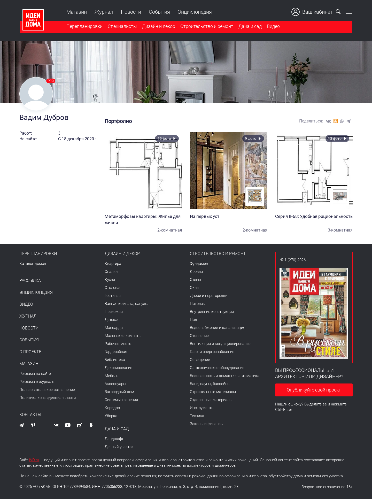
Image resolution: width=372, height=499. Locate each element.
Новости (130, 12)
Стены (195, 280)
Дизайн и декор (158, 26)
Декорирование (118, 368)
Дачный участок (119, 447)
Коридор (112, 408)
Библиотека (115, 360)
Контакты (30, 415)
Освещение (200, 360)
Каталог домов (32, 264)
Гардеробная (116, 352)
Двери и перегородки (208, 296)
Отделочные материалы (211, 400)
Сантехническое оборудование (217, 368)
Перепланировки (84, 26)
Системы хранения (121, 400)
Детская (112, 320)
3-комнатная (340, 230)
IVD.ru (34, 460)
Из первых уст (228, 216)
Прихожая (114, 312)
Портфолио (118, 121)
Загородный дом (119, 392)
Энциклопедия (194, 12)
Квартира (113, 264)
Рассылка (30, 281)
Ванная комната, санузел (127, 304)
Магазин (76, 12)
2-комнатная (169, 230)
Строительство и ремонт (206, 26)
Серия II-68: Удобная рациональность (314, 216)
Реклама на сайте (35, 374)
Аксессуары (115, 384)
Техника (197, 416)
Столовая (113, 288)
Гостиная (113, 296)
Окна (194, 288)
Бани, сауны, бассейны (210, 384)
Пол (193, 320)
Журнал (103, 12)
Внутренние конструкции (212, 312)
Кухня (110, 280)
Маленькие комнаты (123, 336)
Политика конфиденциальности (47, 398)
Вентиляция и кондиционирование (220, 344)
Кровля (196, 272)
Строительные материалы (213, 392)
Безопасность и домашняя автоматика (224, 376)
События (158, 12)
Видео (272, 26)
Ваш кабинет (312, 12)
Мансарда (114, 328)
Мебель (111, 376)
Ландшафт (114, 439)
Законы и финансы (206, 424)
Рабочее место (118, 344)
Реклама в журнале (36, 382)
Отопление (199, 336)
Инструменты (202, 408)
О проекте (30, 352)
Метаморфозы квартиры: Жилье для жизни (143, 219)
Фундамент (200, 264)
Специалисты (121, 26)
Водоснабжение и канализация (217, 328)
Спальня (112, 272)
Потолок (197, 304)
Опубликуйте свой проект (314, 390)
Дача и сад (249, 26)
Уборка (111, 416)
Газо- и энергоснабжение (212, 352)
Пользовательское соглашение (47, 390)
